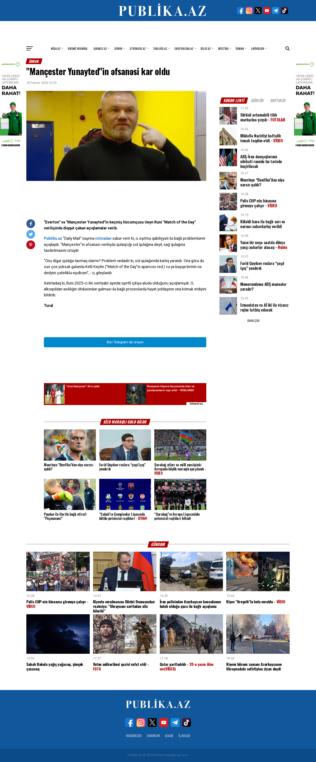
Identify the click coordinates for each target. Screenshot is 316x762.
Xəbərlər (153, 735)
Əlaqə (169, 735)
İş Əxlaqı (184, 735)
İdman (240, 48)
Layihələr (257, 48)
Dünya (118, 48)
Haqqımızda (134, 735)
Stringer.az (137, 48)
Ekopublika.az (183, 48)
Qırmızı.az (100, 48)
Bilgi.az (206, 48)
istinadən (103, 238)
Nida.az (56, 48)
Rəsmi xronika (77, 48)
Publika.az (53, 238)
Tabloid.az (160, 48)
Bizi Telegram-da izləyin (125, 342)
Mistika (223, 48)
